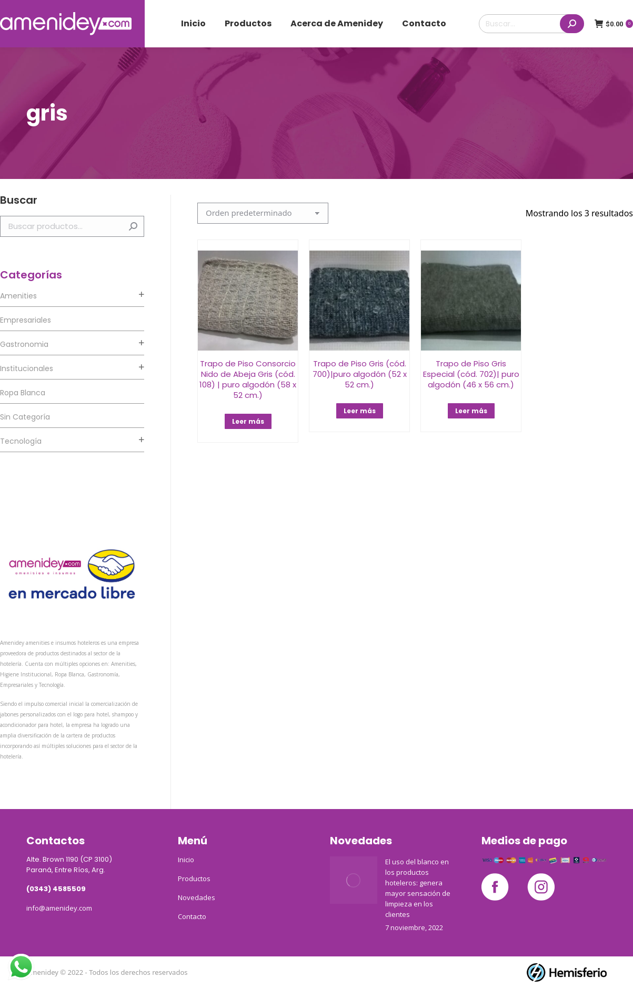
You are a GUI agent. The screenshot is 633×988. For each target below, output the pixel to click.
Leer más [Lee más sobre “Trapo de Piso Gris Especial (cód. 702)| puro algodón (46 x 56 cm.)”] (471, 410)
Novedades (196, 897)
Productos (194, 878)
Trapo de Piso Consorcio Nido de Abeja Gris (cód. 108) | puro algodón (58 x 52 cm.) (247, 379)
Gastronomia (24, 344)
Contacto (192, 916)
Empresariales (25, 320)
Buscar (133, 226)
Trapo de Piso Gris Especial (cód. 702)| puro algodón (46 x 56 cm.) (471, 374)
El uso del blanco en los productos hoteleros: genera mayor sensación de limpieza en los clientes (417, 888)
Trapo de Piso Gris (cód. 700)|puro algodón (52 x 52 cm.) (360, 374)
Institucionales (26, 368)
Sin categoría (25, 417)
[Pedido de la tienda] (262, 213)
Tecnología (21, 441)
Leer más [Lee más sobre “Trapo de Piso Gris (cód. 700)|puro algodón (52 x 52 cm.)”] (360, 410)
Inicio (186, 859)
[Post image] (353, 880)
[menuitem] (193, 23)
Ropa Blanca (22, 392)
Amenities (18, 296)
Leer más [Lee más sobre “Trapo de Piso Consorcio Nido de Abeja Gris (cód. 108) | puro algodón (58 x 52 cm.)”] (248, 421)
